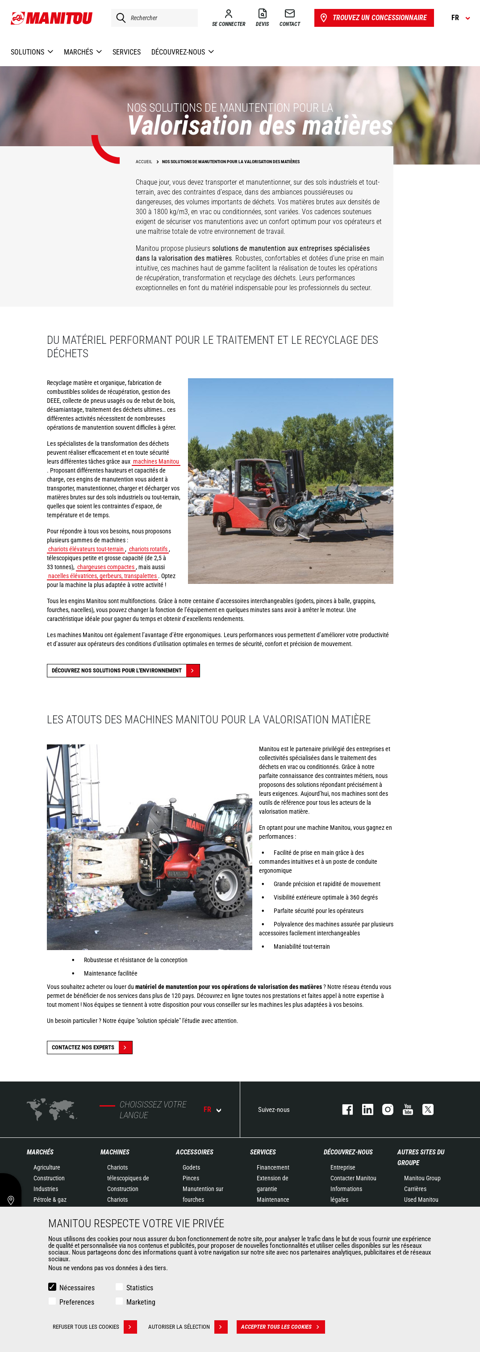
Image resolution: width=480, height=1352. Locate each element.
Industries (45, 1188)
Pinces (191, 1178)
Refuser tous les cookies (95, 1327)
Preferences (76, 1302)
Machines (114, 1152)
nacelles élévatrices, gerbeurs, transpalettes (102, 575)
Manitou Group (422, 1178)
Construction (49, 1178)
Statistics (139, 1288)
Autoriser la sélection (188, 1327)
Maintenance (273, 1199)
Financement (273, 1167)
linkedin (363, 1109)
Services (263, 1152)
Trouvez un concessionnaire (372, 18)
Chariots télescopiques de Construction (128, 1178)
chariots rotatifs (148, 549)
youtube (403, 1109)
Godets (191, 1167)
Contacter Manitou (353, 1178)
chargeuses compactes (105, 566)
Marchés (40, 1152)
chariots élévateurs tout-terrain (86, 549)
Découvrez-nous (348, 1152)
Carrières (415, 1188)
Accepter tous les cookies (283, 1327)
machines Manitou (156, 461)
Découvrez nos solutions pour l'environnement (126, 670)
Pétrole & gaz (50, 1199)
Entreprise (342, 1167)
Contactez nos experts (92, 1047)
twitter (423, 1109)
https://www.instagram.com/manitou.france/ (383, 1109)
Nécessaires (77, 1288)
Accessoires (194, 1152)
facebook (343, 1109)
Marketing (140, 1302)
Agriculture (46, 1167)
